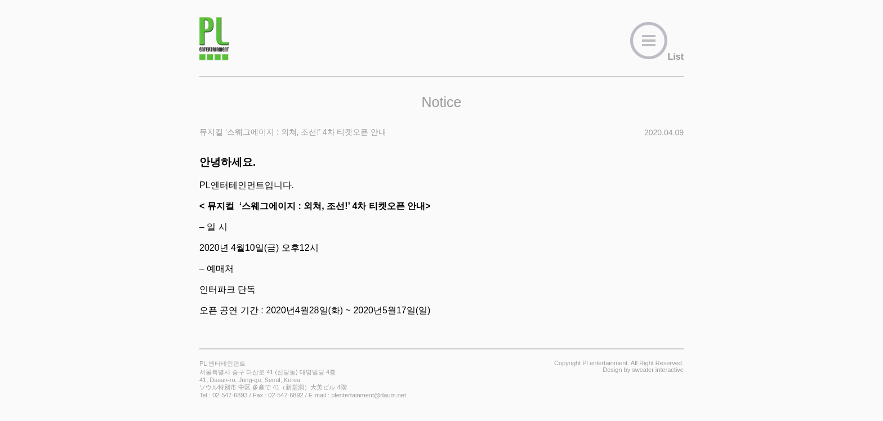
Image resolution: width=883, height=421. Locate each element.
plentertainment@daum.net (368, 395)
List (657, 56)
